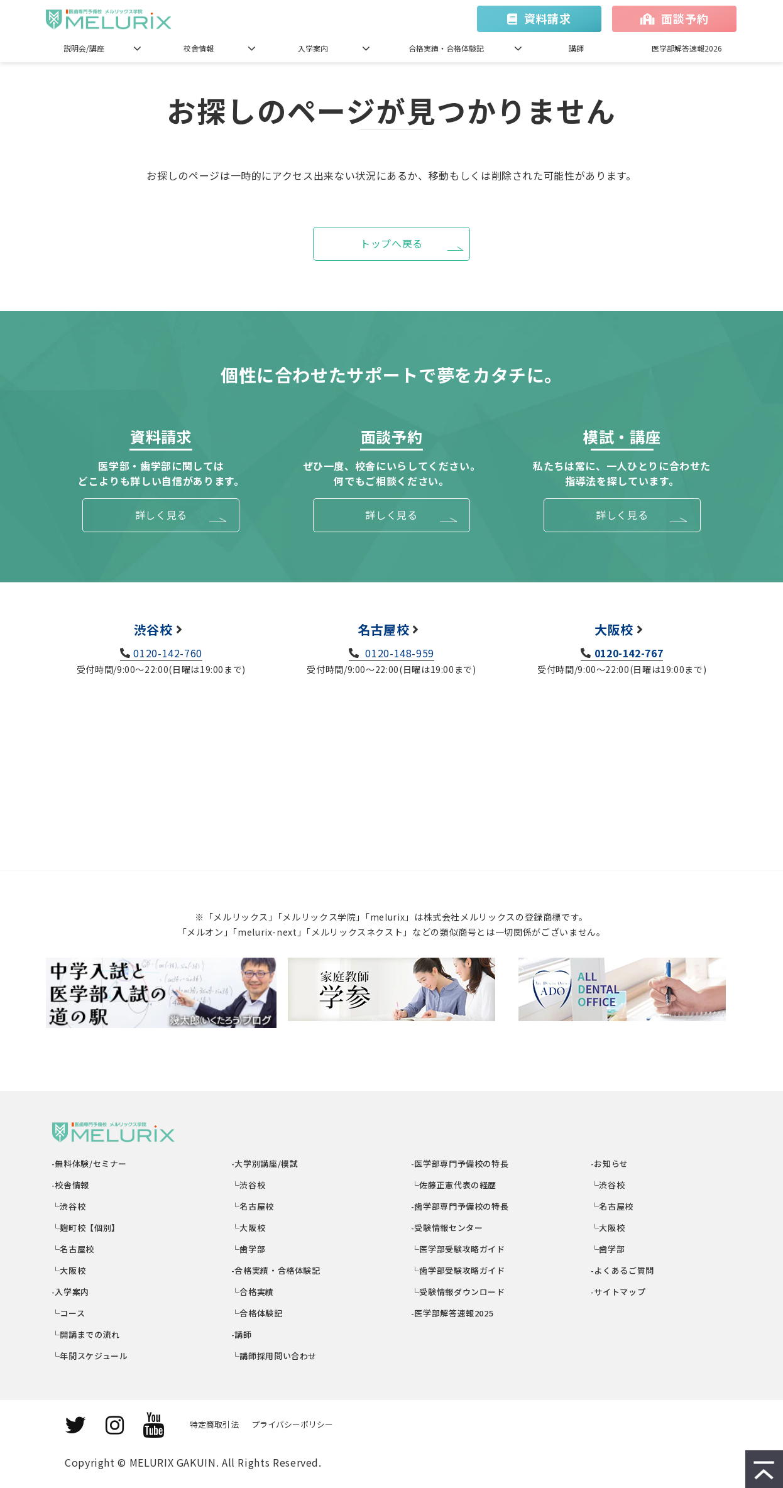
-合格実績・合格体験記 (276, 1270)
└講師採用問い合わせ (274, 1356)
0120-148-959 (398, 652)
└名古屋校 (73, 1249)
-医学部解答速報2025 (452, 1313)
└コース (68, 1313)
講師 (576, 48)
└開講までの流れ (86, 1334)
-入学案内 (70, 1292)
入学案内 (313, 48)
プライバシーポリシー (292, 1424)
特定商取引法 (214, 1424)
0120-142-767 (629, 652)
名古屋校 (384, 629)
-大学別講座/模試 (265, 1163)
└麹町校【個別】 (86, 1228)
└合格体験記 (257, 1313)
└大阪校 (68, 1270)
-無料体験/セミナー (89, 1163)
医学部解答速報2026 (687, 48)
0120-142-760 (167, 652)
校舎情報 (198, 48)
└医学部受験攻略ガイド (458, 1249)
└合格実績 (253, 1292)
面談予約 (684, 18)
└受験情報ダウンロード (458, 1292)
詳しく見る (161, 514)
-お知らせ (609, 1163)
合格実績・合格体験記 (446, 48)
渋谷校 (153, 629)
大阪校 (613, 629)
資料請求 (547, 18)
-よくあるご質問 (622, 1270)
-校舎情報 (70, 1185)
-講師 (242, 1334)
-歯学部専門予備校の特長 (460, 1206)
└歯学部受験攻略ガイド (458, 1270)
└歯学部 (248, 1249)
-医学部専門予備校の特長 (460, 1163)
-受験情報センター (447, 1228)
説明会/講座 (83, 48)
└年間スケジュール (90, 1356)
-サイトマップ (618, 1292)
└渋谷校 (68, 1206)
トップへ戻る (391, 243)
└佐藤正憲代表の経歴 (454, 1185)
